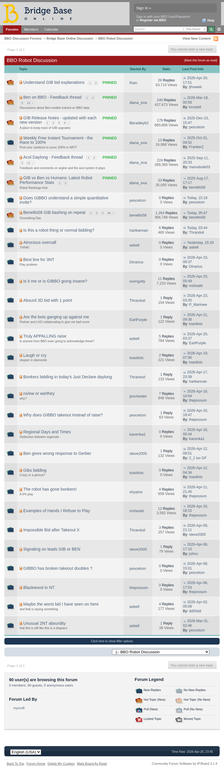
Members (31, 29)
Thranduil (196, 232)
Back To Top (15, 763)
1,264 (159, 213)
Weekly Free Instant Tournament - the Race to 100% (56, 140)
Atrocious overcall (39, 242)
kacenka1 (138, 434)
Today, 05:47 (197, 213)
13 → (30, 103)
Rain (133, 83)
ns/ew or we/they (39, 393)
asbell (134, 245)
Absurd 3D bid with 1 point (47, 300)
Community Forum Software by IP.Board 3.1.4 (184, 763)
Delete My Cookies (61, 763)
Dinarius (137, 262)
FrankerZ (196, 147)
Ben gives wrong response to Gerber (57, 453)
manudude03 (199, 167)
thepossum (197, 400)
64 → (111, 213)
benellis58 (197, 187)
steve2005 (138, 453)
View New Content (197, 38)
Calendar (51, 29)
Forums (12, 29)
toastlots (195, 324)
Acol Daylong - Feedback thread (53, 157)
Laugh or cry (34, 355)
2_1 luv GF (197, 458)
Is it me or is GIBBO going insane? (55, 281)
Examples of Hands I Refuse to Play (56, 510)
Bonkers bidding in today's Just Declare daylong (67, 377)
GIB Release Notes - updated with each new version (58, 120)
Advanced (219, 29)
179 (160, 120)
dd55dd (195, 611)
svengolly (137, 281)
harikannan (139, 230)
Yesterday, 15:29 (200, 243)
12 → (30, 163)
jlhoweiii (195, 87)
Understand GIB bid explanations (54, 82)
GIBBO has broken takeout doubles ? (57, 568)
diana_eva (138, 102)
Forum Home (36, 763)
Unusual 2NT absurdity (44, 623)
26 (160, 80)
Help (208, 20)
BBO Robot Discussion (115, 38)
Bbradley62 (139, 123)
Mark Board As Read (92, 763)
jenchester (138, 396)
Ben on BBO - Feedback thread (52, 97)
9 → (66, 122)
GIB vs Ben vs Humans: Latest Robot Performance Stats (56, 180)
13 (160, 140)
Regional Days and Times (47, 432)
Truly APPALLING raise (44, 336)
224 (160, 160)
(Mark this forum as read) (200, 60)
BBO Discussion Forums (22, 38)
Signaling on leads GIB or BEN (51, 549)
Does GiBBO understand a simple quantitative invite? (64, 200)
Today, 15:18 (197, 198)
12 (160, 509)
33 (160, 180)
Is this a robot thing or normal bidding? (58, 230)
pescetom (197, 127)
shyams (136, 492)
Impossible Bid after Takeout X (51, 530)
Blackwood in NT (39, 587)
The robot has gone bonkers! (50, 489)
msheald (196, 286)
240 (160, 100)
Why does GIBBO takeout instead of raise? (63, 415)
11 (160, 279)
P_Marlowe (198, 305)
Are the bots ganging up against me (56, 317)
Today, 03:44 (197, 228)
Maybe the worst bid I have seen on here (61, 604)
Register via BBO (153, 20)
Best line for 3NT (38, 259)
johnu (193, 554)
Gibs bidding (34, 470)
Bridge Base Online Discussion (69, 38)
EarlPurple (138, 319)
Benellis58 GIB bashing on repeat (54, 212)
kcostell (195, 107)
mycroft (18, 708)
